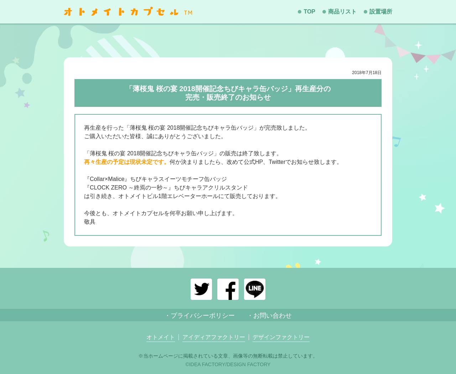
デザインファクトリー (281, 337)
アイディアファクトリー (213, 337)
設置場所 (380, 12)
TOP (309, 12)
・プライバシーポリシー (199, 315)
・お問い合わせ (269, 315)
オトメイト (160, 337)
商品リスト (342, 12)
